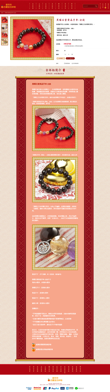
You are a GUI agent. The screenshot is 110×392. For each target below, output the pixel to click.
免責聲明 (76, 369)
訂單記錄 (102, 5)
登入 (100, 4)
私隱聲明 (72, 369)
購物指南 (58, 6)
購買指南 (67, 63)
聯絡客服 (71, 6)
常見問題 (61, 369)
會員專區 (65, 6)
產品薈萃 (52, 6)
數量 (57, 54)
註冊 (100, 7)
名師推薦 (45, 6)
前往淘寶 (29, 369)
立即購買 (61, 58)
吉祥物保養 (75, 63)
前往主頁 (33, 369)
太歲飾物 (39, 6)
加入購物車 (70, 58)
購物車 (105, 5)
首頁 (2, 12)
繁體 (108, 4)
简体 (108, 7)
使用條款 (68, 369)
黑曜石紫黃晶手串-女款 (10, 12)
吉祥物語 (32, 6)
